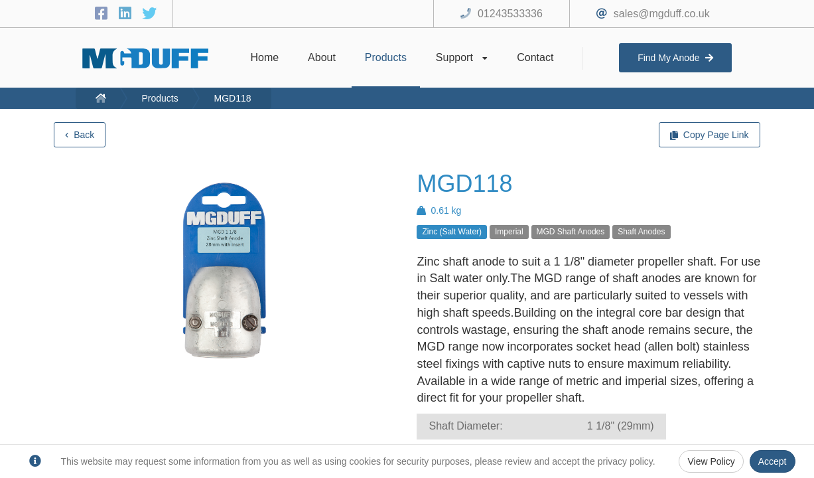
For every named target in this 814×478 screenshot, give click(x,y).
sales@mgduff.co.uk (662, 13)
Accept (772, 461)
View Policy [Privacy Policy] (710, 461)
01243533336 (510, 13)
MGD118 (232, 98)
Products (159, 98)
